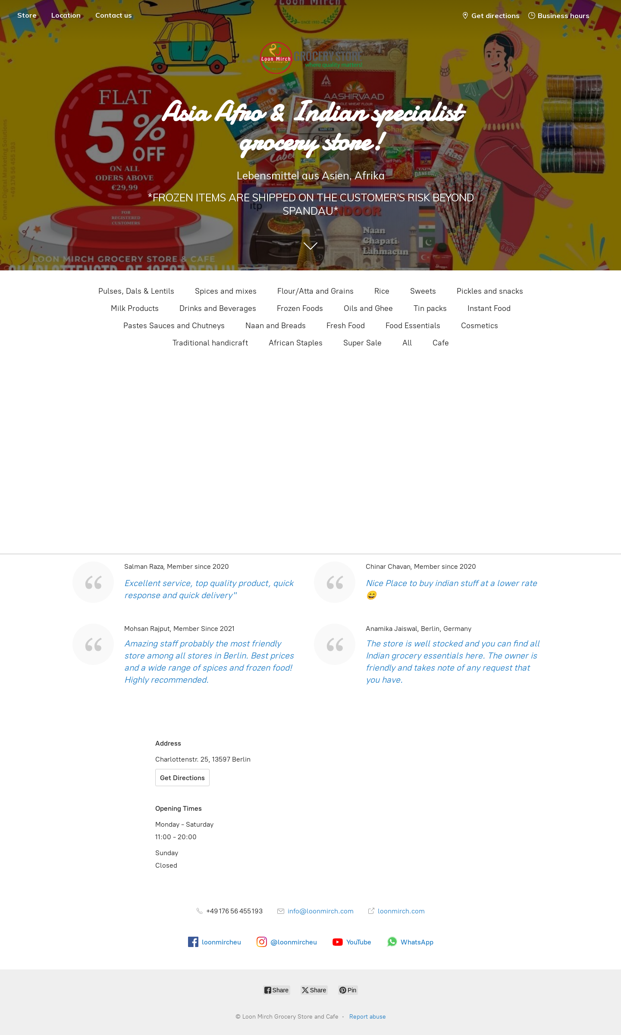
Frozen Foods (300, 308)
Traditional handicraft (210, 343)
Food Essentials (413, 325)
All (407, 343)
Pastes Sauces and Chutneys (174, 325)
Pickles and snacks (490, 291)
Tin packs (430, 308)
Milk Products (135, 308)
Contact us (113, 15)
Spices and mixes (226, 291)
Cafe (441, 343)
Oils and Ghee (368, 308)
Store (27, 15)
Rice (381, 291)
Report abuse (367, 1016)
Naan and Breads (275, 325)
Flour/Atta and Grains (315, 291)
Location (66, 15)
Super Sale (362, 343)
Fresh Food (345, 325)
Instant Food (489, 308)
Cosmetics (479, 325)
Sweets (423, 291)
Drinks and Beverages (217, 308)
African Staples (296, 343)
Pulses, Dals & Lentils (136, 291)
